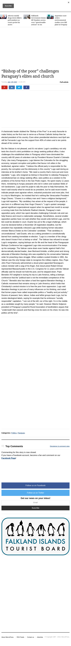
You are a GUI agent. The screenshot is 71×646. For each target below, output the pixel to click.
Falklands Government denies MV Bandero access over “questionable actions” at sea (38, 20)
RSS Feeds (20, 637)
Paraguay (21, 433)
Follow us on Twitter (35, 493)
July (9, 82)
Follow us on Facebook (36, 485)
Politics (14, 433)
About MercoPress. (7, 637)
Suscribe (35, 508)
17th (12, 82)
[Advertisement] (36, 48)
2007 (15, 82)
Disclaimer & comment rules (60, 446)
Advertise (40, 637)
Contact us (30, 637)
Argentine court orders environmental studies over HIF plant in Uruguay (61, 20)
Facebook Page (8, 458)
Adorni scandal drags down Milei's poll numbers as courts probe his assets (15, 20)
